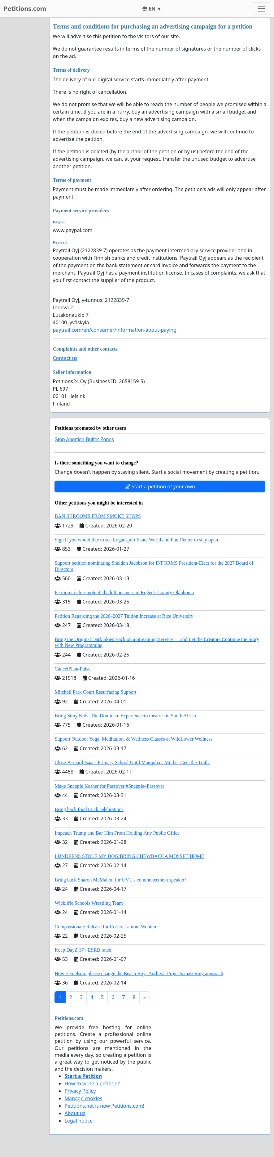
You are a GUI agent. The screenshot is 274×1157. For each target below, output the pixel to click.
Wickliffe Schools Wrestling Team (88, 903)
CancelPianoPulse (72, 668)
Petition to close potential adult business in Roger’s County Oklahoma (124, 592)
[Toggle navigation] (261, 8)
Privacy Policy (80, 1090)
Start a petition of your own (160, 486)
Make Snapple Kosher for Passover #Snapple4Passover (109, 786)
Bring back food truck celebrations (88, 809)
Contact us (65, 358)
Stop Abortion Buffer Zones (84, 439)
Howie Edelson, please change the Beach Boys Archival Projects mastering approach (138, 973)
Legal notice (78, 1120)
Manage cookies (83, 1098)
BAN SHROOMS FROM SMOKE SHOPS (97, 516)
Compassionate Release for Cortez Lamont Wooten (105, 926)
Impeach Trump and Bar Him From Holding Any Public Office (117, 833)
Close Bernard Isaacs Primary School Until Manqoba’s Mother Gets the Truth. (132, 762)
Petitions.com (25, 8)
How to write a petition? (92, 1083)
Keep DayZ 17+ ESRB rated (82, 950)
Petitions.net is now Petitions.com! (104, 1105)
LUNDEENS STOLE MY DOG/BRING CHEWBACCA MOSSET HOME (129, 856)
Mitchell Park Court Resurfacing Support (95, 692)
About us (74, 1113)
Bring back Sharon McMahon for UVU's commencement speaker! (120, 879)
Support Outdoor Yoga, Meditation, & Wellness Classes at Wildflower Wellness (133, 739)
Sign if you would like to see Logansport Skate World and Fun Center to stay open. (136, 539)
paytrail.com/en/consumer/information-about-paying (114, 329)
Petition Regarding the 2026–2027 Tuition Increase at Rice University (123, 616)
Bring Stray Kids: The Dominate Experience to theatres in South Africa (125, 715)
